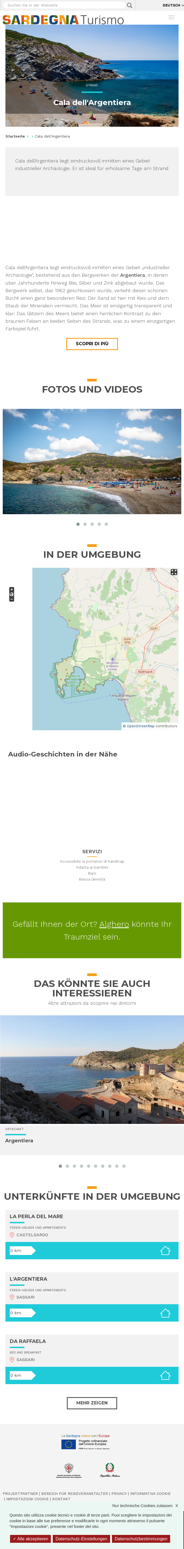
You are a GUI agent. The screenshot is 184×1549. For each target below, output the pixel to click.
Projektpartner (20, 1493)
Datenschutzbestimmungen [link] (141, 1539)
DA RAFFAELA (28, 1341)
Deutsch (171, 5)
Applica (129, 5)
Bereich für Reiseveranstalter (74, 1493)
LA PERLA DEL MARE (36, 1216)
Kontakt (61, 1499)
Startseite (15, 136)
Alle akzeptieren (30, 1539)
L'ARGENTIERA (28, 1279)
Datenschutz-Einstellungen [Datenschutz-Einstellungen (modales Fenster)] (81, 1539)
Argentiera (19, 1141)
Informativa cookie (150, 1493)
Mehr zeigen (92, 1402)
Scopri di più (92, 343)
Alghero (114, 924)
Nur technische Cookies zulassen (147, 1505)
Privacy (119, 1493)
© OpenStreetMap (139, 726)
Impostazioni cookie (27, 1499)
